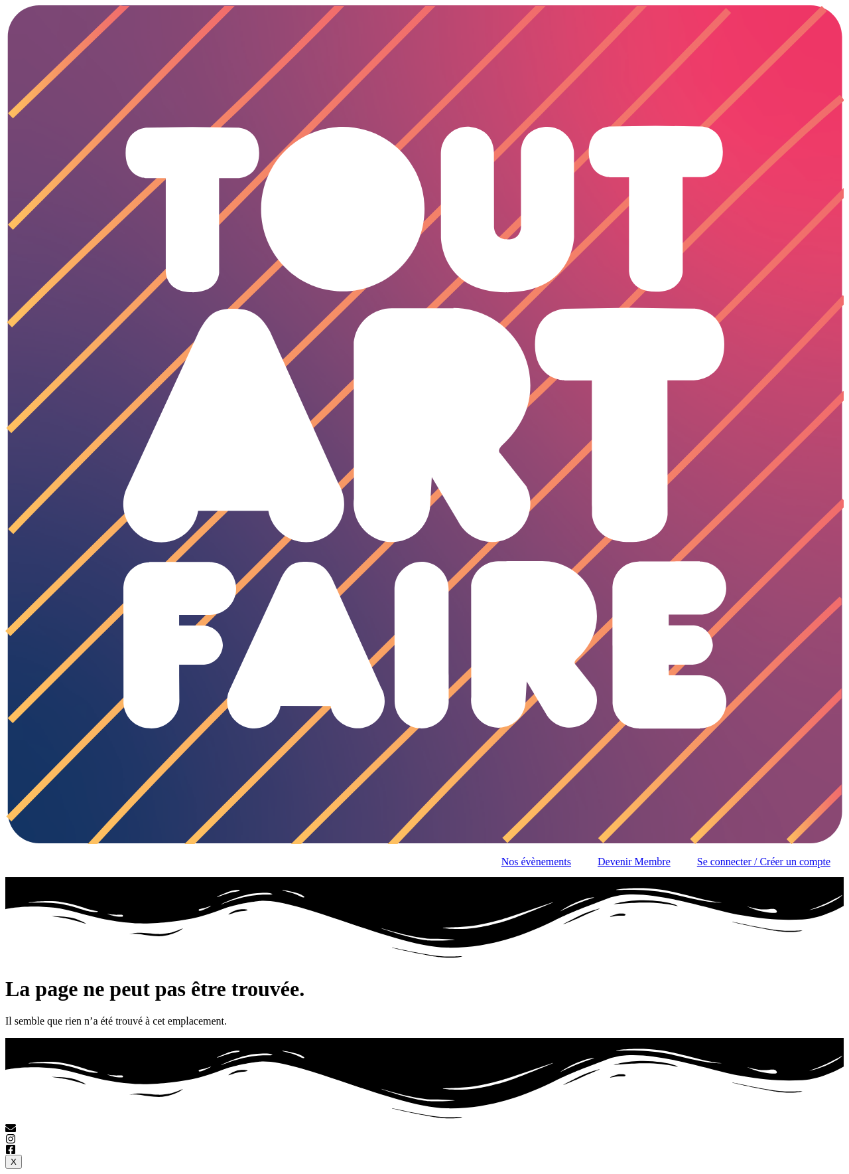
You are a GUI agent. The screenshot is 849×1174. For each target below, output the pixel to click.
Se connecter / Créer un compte (763, 861)
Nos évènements (536, 861)
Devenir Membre (634, 861)
